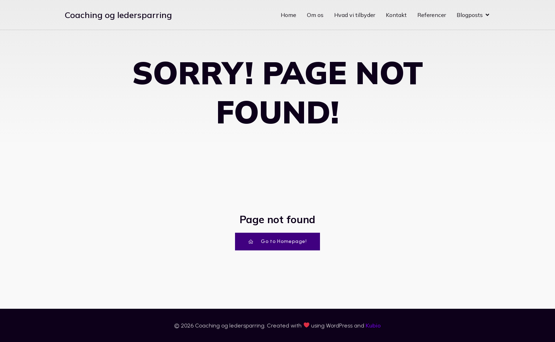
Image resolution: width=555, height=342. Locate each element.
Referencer (431, 14)
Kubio (373, 325)
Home (288, 14)
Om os (315, 14)
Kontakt (396, 14)
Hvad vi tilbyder (354, 14)
